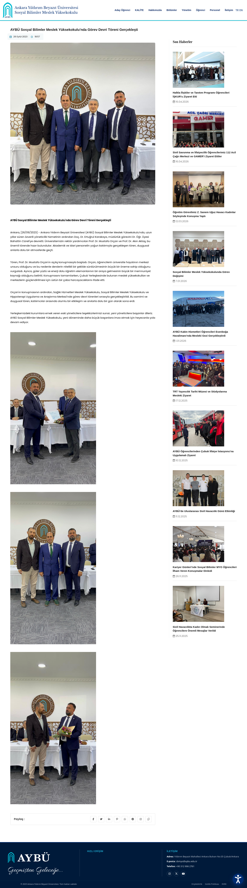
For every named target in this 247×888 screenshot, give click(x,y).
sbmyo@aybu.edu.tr (186, 861)
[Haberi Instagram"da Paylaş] (141, 819)
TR (237, 10)
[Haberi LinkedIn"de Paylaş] (109, 819)
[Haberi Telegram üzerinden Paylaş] (133, 819)
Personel (215, 10)
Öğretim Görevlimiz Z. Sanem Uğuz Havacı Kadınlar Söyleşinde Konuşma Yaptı (204, 214)
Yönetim (186, 10)
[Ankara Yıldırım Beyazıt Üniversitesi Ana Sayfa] (8, 10)
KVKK (224, 884)
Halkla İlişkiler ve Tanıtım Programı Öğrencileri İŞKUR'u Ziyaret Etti (201, 94)
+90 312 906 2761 (185, 866)
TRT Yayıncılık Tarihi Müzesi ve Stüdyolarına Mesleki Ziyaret (200, 393)
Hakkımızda (155, 10)
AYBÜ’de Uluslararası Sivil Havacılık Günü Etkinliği (204, 511)
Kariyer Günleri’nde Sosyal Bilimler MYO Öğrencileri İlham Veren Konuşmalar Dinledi (205, 569)
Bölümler (172, 10)
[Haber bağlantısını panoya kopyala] (148, 819)
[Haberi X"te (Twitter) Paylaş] (101, 819)
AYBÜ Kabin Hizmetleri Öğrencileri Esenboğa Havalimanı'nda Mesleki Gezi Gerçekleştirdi (200, 333)
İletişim (229, 10)
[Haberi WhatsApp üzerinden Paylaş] (125, 819)
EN (241, 10)
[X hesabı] (176, 873)
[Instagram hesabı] (169, 873)
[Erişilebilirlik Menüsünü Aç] (238, 879)
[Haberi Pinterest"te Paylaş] (117, 819)
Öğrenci (200, 10)
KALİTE (139, 10)
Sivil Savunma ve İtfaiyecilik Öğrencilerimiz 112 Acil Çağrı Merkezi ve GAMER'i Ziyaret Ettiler (204, 154)
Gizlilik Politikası (212, 884)
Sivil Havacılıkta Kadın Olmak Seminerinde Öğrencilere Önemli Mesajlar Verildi (199, 628)
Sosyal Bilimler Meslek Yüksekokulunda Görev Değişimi (201, 273)
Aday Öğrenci (122, 10)
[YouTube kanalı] (183, 873)
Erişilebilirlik (197, 884)
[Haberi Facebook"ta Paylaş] (93, 819)
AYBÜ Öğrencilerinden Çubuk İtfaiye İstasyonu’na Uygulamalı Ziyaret (203, 453)
